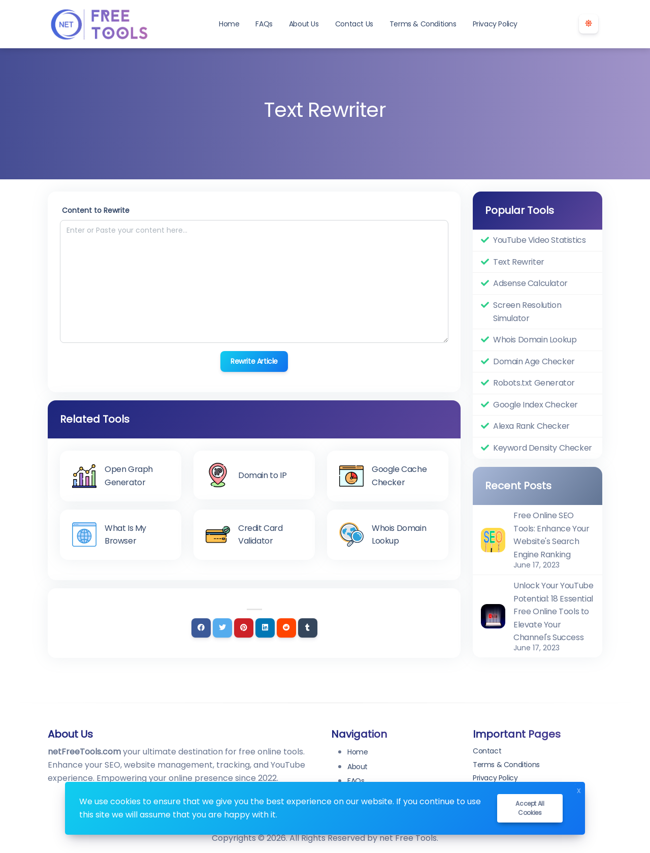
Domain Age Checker (534, 361)
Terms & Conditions (423, 24)
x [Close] (579, 789)
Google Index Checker (535, 404)
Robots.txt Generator (534, 383)
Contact (487, 751)
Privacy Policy (495, 24)
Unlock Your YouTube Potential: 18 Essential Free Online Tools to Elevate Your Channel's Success (553, 611)
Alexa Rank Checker (531, 426)
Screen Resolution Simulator (527, 311)
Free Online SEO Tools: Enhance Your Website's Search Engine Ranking (551, 535)
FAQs (263, 24)
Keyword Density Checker (542, 448)
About (357, 767)
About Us (304, 24)
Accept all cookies (529, 808)
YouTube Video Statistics (539, 240)
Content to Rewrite (95, 210)
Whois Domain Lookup (534, 339)
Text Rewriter (518, 262)
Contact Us (354, 24)
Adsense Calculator (530, 283)
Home (229, 24)
